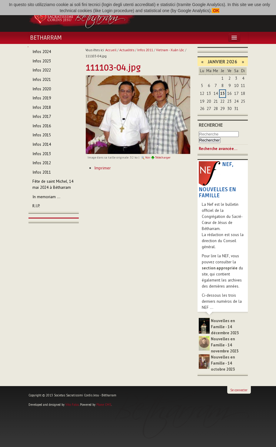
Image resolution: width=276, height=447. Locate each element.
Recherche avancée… (218, 148)
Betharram (46, 38)
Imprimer (102, 168)
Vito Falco (72, 404)
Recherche (211, 125)
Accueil (110, 50)
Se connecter (239, 390)
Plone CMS (103, 404)
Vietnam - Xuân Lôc (170, 50)
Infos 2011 (145, 50)
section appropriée (220, 268)
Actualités (126, 50)
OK (215, 10)
